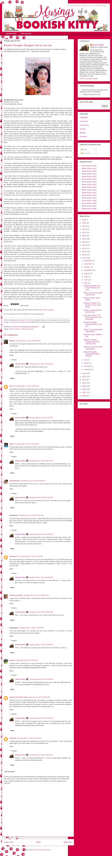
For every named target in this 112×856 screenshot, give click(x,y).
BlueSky (83, 133)
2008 (84, 389)
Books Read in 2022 (89, 166)
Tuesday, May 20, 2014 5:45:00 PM (41, 718)
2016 (84, 252)
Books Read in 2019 (89, 174)
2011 (84, 380)
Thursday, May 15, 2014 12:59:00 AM (27, 341)
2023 (84, 229)
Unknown (12, 738)
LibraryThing (84, 125)
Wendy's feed (24, 322)
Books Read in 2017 (89, 179)
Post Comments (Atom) (42, 850)
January (87, 369)
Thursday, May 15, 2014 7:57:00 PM (31, 628)
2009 (84, 386)
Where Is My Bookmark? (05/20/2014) (93, 311)
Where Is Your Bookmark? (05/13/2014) (93, 330)
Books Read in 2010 (89, 198)
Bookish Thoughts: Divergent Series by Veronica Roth (92, 342)
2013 (84, 373)
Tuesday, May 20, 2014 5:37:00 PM (41, 679)
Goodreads (84, 121)
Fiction (18, 329)
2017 (84, 248)
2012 (84, 377)
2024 (84, 226)
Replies (14, 360)
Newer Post (8, 842)
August (86, 273)
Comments (86, 153)
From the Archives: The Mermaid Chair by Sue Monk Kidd (93, 317)
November (88, 264)
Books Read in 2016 (89, 182)
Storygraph (84, 117)
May (86, 283)
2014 (10, 329)
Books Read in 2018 (89, 176)
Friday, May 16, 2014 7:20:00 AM (26, 660)
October (87, 267)
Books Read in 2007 (89, 206)
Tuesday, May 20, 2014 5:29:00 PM (41, 612)
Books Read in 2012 (89, 192)
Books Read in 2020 (89, 171)
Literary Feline (20, 364)
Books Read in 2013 (89, 190)
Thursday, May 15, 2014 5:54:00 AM (33, 481)
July (85, 277)
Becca (11, 386)
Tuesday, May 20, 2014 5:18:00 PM (41, 461)
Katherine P (13, 556)
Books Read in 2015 (89, 184)
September (88, 270)
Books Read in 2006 (89, 209)
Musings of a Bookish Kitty (26, 320)
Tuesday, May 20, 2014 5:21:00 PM (41, 497)
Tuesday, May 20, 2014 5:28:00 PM (41, 577)
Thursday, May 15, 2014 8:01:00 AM (31, 515)
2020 (84, 239)
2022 (84, 232)
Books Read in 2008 (89, 203)
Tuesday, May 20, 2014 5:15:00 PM (41, 364)
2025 (84, 223)
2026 (84, 220)
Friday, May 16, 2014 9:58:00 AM (39, 697)
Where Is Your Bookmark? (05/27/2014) (93, 294)
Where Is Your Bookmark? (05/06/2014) (93, 348)
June (86, 280)
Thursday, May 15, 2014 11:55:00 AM (36, 595)
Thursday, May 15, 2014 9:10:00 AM (30, 556)
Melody (12, 341)
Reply (11, 355)
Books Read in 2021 (89, 168)
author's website (47, 310)
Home (38, 842)
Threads (83, 129)
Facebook (83, 136)
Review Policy (11, 33)
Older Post (67, 842)
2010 (84, 383)
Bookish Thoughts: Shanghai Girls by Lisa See (93, 324)
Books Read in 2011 (89, 195)
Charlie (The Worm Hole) (18, 697)
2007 (84, 392)
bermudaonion (14, 481)
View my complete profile (89, 79)
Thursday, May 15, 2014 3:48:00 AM (26, 386)
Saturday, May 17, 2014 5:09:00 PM (29, 738)
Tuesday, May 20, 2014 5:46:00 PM (41, 755)
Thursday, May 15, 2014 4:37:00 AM (26, 444)
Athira (11, 444)
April (86, 360)
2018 (84, 245)
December (88, 261)
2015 (84, 255)
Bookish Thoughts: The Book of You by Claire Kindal (92, 305)
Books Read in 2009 (89, 201)
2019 (84, 242)
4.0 (14, 329)
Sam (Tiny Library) (16, 595)
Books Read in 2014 (89, 187)
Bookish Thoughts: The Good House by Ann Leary (92, 288)
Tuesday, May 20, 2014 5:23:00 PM (41, 534)
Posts (84, 150)
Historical (25, 329)
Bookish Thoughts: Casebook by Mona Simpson (92, 354)
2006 (84, 396)
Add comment (10, 771)
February (87, 366)
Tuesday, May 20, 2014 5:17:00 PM (41, 418)
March (86, 363)
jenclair (12, 660)
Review (31, 329)
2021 (84, 236)
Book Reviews (26, 33)
